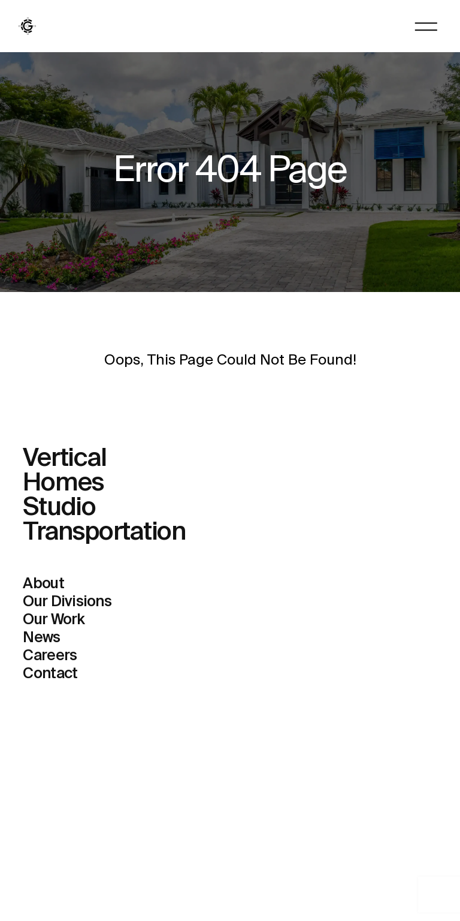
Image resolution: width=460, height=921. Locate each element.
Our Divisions (67, 602)
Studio (59, 508)
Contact (50, 674)
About (43, 584)
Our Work (53, 620)
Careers (50, 656)
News (41, 638)
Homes (63, 483)
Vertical (64, 459)
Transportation (104, 533)
